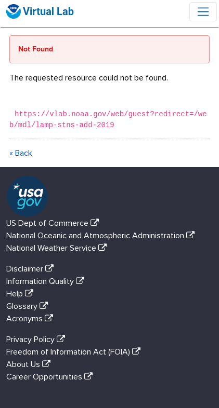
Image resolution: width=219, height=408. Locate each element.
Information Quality (47, 281)
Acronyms (31, 319)
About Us (30, 364)
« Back (20, 153)
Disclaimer (32, 269)
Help (21, 294)
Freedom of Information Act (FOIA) (75, 352)
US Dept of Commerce (54, 223)
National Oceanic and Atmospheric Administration (102, 236)
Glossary (29, 306)
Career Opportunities (51, 377)
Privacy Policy (37, 339)
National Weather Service (58, 248)
